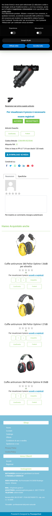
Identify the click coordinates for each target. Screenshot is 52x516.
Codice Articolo (11, 141)
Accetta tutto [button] (38, 46)
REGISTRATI (32, 121)
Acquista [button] (33, 281)
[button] (17, 154)
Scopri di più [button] (26, 40)
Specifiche (22, 176)
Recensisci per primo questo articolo (19, 106)
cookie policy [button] (6, 11)
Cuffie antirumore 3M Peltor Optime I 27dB (26, 325)
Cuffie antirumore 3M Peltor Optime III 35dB (26, 383)
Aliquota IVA (10, 144)
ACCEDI (18, 121)
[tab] (9, 176)
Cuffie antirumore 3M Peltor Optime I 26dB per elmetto (26, 266)
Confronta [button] (12, 134)
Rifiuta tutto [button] (13, 46)
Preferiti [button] (27, 133)
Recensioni (9, 176)
